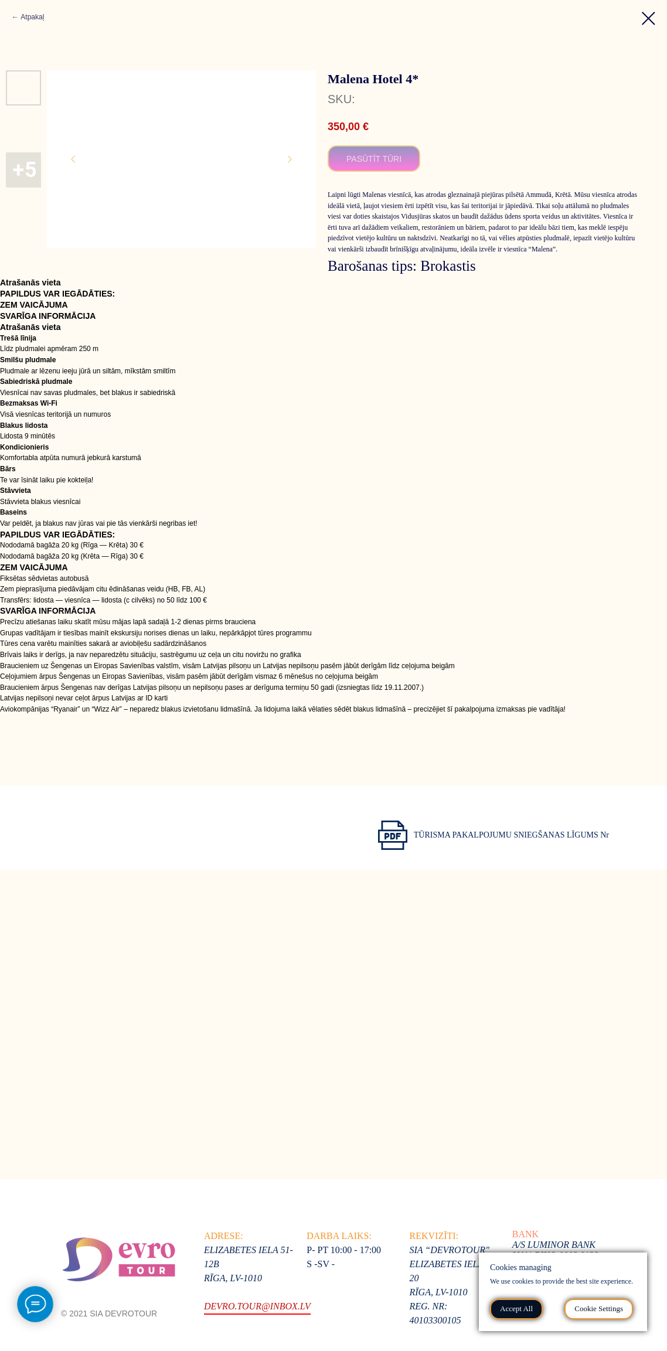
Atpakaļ (32, 17)
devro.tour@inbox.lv (257, 1306)
